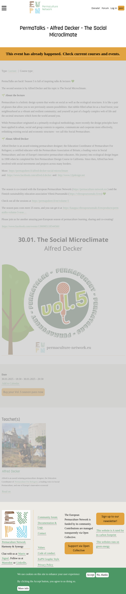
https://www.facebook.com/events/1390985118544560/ (31, 226)
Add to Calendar (10, 383)
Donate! (95, 8)
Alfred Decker (11, 471)
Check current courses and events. (91, 54)
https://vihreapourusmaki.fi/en (85, 193)
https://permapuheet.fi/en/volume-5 (50, 200)
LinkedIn (21, 562)
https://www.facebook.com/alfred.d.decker (29, 175)
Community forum (47, 517)
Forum (105, 8)
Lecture (12, 71)
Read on (6, 491)
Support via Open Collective (79, 548)
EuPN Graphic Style (48, 559)
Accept (90, 578)
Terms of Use (45, 570)
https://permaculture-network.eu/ (90, 189)
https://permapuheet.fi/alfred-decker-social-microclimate (38, 170)
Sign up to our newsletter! (110, 519)
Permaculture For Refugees (26, 482)
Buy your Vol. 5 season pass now (23, 392)
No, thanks (102, 578)
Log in (114, 8)
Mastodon (7, 562)
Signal (5, 558)
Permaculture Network (50, 8)
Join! (121, 8)
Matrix (21, 553)
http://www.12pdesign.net (71, 175)
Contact (42, 533)
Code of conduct (46, 553)
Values (41, 547)
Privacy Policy (45, 564)
